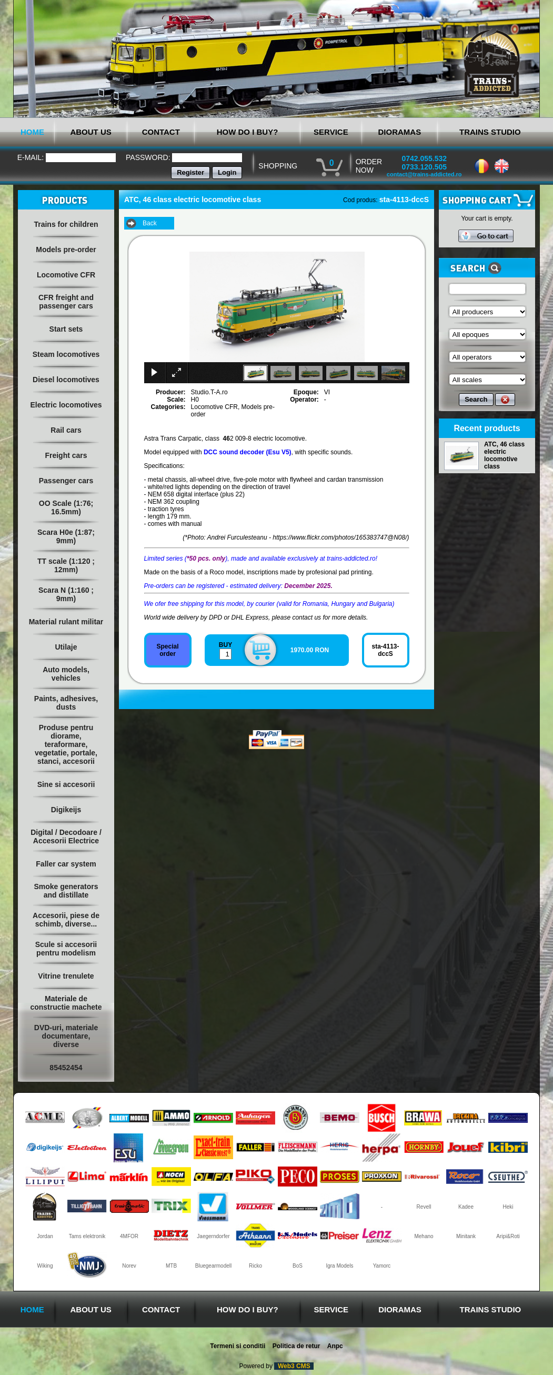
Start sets (66, 329)
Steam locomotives (66, 354)
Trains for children (66, 224)
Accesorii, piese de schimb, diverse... (66, 919)
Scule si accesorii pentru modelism (66, 948)
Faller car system (66, 864)
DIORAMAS (399, 131)
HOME (32, 131)
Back (150, 223)
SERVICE (331, 131)
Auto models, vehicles (66, 673)
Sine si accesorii (66, 784)
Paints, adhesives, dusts (66, 702)
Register (190, 172)
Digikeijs (66, 809)
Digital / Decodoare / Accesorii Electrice (66, 836)
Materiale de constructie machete (66, 1002)
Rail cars (66, 430)
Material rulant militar (66, 621)
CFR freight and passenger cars (66, 301)
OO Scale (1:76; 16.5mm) (66, 507)
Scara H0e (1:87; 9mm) (66, 536)
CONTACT (161, 131)
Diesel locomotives (66, 379)
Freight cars (66, 455)
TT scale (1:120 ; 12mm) (66, 565)
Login (227, 172)
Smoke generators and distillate (66, 890)
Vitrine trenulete (66, 976)
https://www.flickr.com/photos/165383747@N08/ (340, 537)
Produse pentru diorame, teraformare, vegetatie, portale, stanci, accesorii (66, 744)
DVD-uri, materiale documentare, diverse (66, 1036)
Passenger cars (66, 480)
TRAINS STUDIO (490, 131)
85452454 (65, 1067)
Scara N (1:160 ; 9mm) (66, 594)
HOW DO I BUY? (247, 131)
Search (476, 399)
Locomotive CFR (66, 275)
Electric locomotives (66, 405)
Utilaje (66, 647)
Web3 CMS (294, 1366)
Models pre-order (66, 249)
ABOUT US (90, 131)
